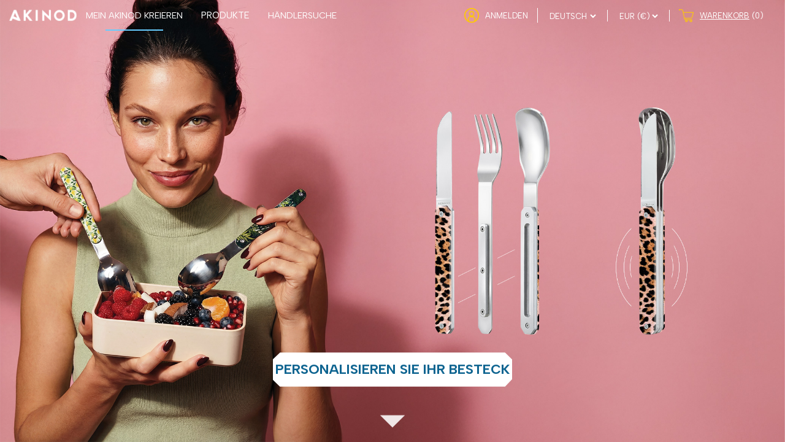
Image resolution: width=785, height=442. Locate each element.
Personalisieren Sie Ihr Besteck (392, 369)
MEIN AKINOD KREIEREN (134, 15)
